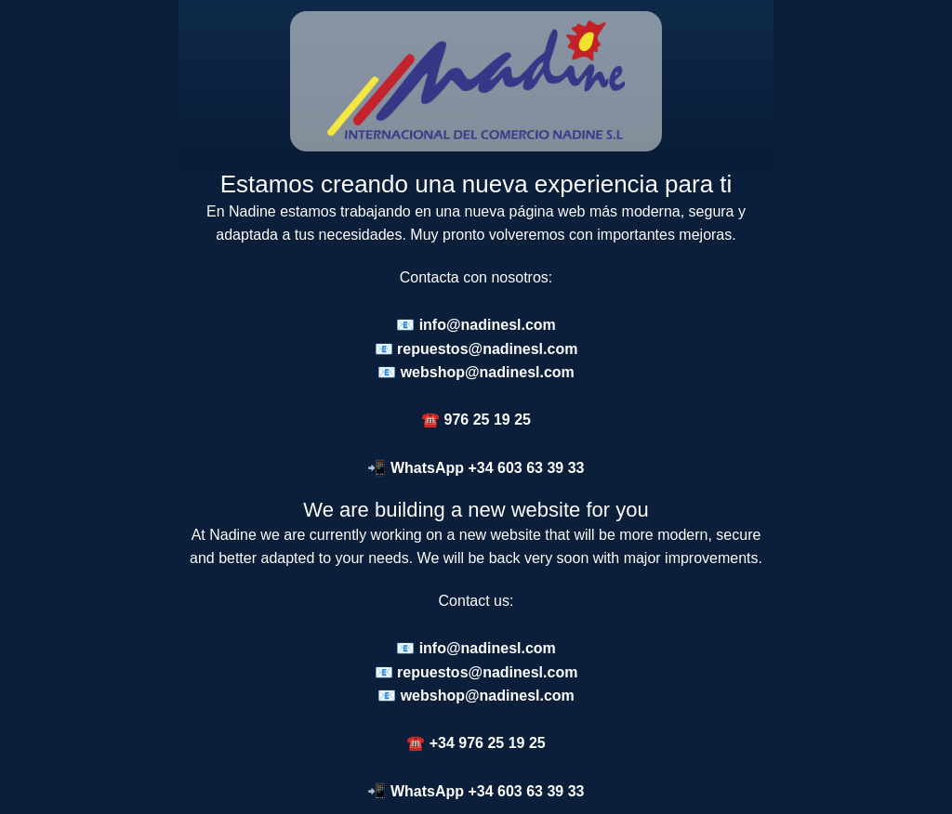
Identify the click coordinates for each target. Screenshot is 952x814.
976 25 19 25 (487, 419)
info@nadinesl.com (487, 325)
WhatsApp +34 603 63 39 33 (487, 468)
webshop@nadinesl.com (488, 372)
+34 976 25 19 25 (488, 743)
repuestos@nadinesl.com (487, 349)
